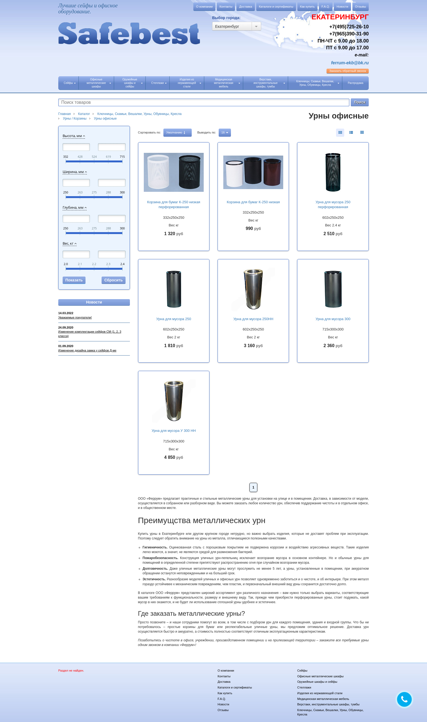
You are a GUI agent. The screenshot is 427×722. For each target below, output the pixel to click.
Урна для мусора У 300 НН (174, 431)
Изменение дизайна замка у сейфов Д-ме (87, 350)
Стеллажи (158, 83)
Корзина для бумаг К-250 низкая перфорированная (173, 204)
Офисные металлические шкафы (99, 83)
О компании (204, 6)
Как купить (307, 6)
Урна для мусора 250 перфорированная (333, 204)
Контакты (226, 6)
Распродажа (355, 82)
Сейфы (70, 83)
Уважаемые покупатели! (75, 317)
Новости (342, 6)
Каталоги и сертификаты (276, 6)
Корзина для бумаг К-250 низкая (253, 202)
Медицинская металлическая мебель (227, 83)
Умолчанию (175, 132)
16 (224, 132)
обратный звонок (347, 70)
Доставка (245, 6)
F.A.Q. (326, 6)
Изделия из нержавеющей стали (190, 83)
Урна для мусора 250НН (253, 319)
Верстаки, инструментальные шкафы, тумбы (269, 83)
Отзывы (360, 6)
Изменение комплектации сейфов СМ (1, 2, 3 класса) (89, 334)
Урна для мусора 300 (333, 319)
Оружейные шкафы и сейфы (132, 83)
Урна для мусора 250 (173, 319)
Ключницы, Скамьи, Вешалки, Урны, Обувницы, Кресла (317, 83)
